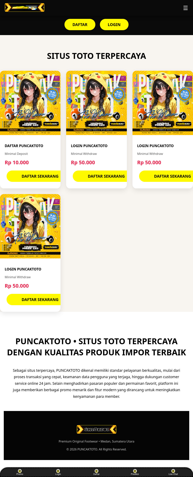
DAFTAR (79, 24)
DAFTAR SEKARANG (40, 176)
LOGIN (114, 24)
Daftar (96, 472)
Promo (19, 472)
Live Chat (173, 472)
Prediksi (135, 472)
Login (58, 472)
